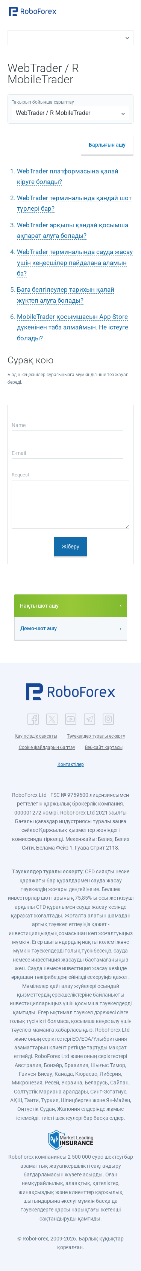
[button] (32, 11)
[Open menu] (128, 12)
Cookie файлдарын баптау (47, 747)
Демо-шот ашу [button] (38, 628)
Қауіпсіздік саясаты (36, 736)
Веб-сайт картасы (104, 747)
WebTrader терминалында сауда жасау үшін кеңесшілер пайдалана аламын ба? (75, 262)
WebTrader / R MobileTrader (53, 112)
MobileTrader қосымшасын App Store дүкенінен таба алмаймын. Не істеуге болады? (72, 327)
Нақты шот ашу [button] (39, 606)
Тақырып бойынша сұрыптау (43, 102)
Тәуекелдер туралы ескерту (96, 736)
